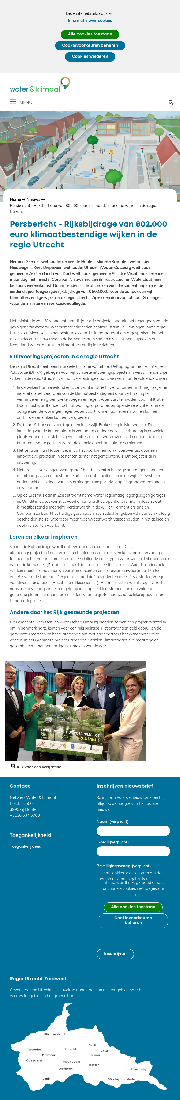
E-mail (113, 842)
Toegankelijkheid (25, 846)
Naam (113, 821)
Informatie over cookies (90, 20)
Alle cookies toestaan (90, 34)
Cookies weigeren (90, 57)
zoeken (173, 104)
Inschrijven (115, 954)
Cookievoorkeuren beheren (90, 46)
